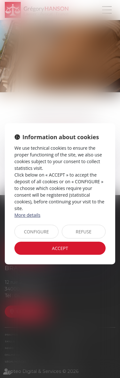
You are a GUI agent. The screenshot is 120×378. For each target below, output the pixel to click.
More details (27, 215)
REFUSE (84, 232)
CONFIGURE (36, 232)
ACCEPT (60, 248)
